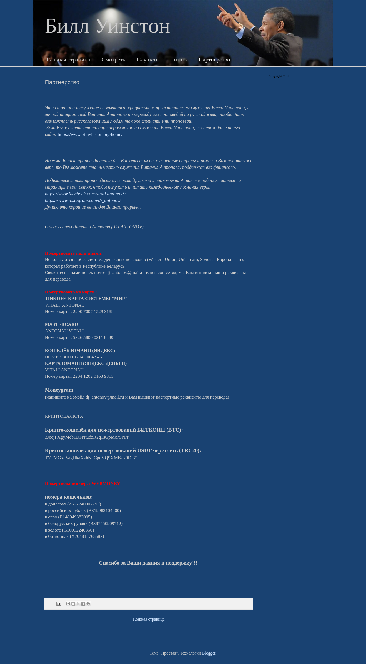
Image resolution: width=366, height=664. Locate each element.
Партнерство (214, 59)
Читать (178, 59)
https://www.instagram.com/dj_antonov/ (83, 200)
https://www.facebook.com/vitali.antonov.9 (85, 193)
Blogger (208, 653)
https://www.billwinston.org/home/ (90, 134)
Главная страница (68, 59)
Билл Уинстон (107, 25)
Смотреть (113, 59)
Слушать (147, 59)
